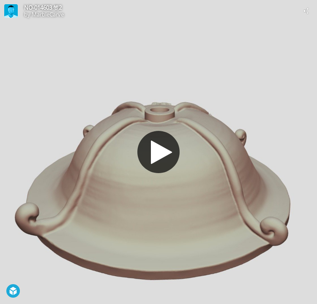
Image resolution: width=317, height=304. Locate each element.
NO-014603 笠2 (43, 7)
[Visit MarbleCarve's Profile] (11, 11)
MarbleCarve (48, 14)
